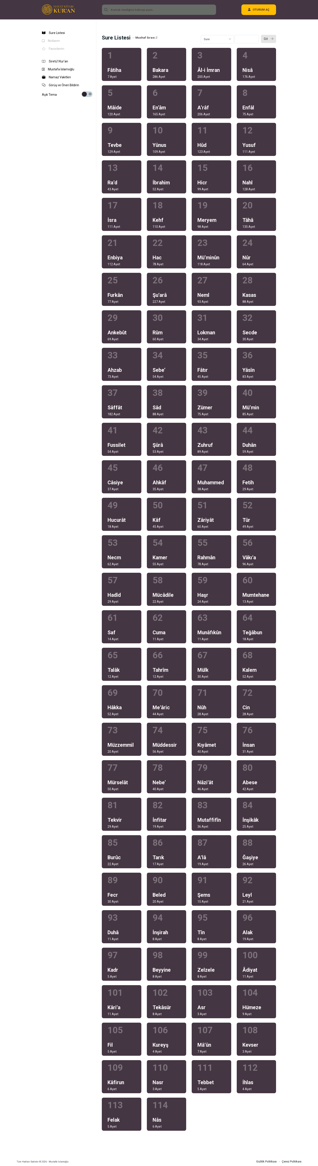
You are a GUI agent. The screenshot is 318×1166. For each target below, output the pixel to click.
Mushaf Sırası (146, 37)
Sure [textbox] (207, 39)
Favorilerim (53, 49)
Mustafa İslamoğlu (58, 69)
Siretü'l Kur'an (55, 61)
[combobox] (217, 39)
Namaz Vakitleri (56, 77)
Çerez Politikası (291, 1161)
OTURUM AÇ (258, 9)
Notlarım (51, 41)
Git (268, 39)
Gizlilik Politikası (266, 1161)
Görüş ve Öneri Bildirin (60, 85)
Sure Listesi (53, 33)
